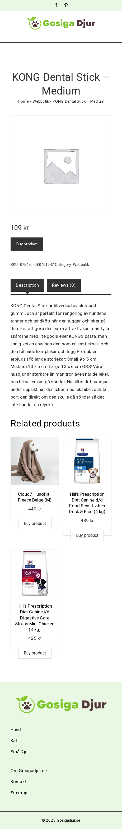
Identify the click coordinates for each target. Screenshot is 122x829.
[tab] (27, 285)
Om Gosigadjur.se (29, 770)
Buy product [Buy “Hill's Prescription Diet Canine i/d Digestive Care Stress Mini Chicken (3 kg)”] (35, 653)
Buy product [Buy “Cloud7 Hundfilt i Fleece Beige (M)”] (35, 523)
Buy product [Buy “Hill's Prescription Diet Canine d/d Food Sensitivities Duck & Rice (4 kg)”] (87, 535)
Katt (15, 740)
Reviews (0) (64, 285)
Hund (16, 729)
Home (23, 101)
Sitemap (19, 792)
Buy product (26, 244)
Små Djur (20, 751)
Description (27, 285)
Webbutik (40, 101)
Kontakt (18, 781)
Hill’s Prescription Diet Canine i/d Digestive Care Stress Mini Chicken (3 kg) (34, 617)
